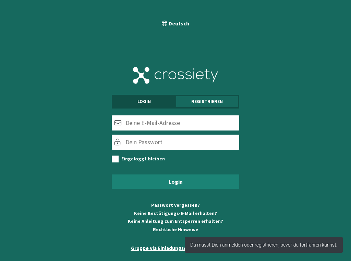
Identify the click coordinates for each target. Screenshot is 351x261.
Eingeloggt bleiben (143, 159)
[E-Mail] (175, 123)
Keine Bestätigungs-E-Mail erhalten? (175, 213)
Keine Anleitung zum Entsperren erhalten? (175, 221)
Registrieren (207, 101)
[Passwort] (175, 142)
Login (144, 101)
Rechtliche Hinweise (175, 229)
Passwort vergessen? (175, 205)
